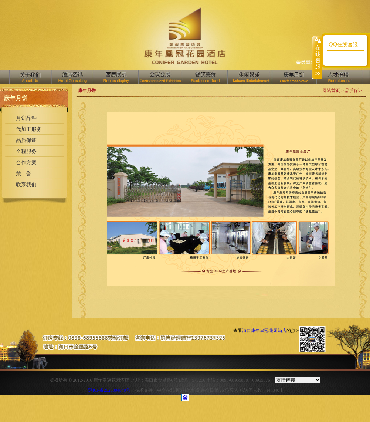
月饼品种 (26, 118)
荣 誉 (23, 173)
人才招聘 (338, 77)
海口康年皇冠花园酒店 (264, 330)
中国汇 (249, 77)
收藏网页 (306, 62)
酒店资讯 (72, 77)
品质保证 (26, 140)
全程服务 (26, 151)
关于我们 (30, 77)
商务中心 (294, 77)
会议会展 (160, 77)
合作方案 (26, 162)
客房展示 (116, 77)
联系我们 (26, 185)
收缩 (317, 57)
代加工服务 (29, 129)
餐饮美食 (205, 77)
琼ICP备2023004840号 (109, 390)
